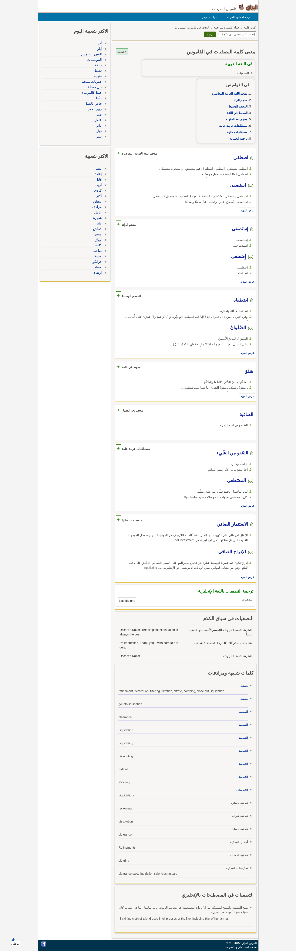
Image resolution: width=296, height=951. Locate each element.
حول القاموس (208, 17)
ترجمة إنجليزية (238, 138)
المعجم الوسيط (237, 106)
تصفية (243, 685)
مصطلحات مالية (236, 132)
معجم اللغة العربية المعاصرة (229, 93)
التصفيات (241, 790)
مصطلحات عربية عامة (232, 125)
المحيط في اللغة (236, 113)
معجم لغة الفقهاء (236, 119)
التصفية (242, 711)
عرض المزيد (246, 210)
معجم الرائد (239, 100)
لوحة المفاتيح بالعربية (238, 17)
